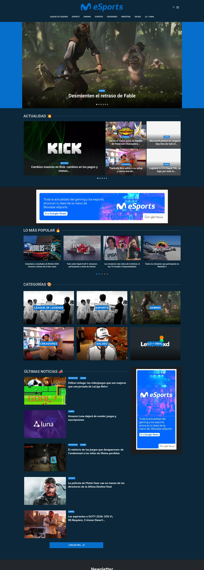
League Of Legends (59, 16)
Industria (126, 16)
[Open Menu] (177, 7)
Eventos (99, 16)
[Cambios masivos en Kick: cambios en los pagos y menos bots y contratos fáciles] (64, 148)
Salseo (138, 16)
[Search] (173, 7)
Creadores (112, 16)
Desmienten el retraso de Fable (102, 96)
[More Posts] (76, 545)
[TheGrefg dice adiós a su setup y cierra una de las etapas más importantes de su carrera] (126, 162)
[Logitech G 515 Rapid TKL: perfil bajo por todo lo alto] (167, 162)
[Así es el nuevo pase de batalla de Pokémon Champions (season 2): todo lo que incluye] (126, 134)
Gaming (87, 16)
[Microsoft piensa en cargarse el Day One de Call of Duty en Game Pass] (167, 134)
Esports (76, 16)
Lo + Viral (149, 16)
